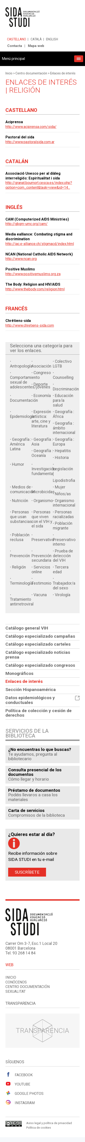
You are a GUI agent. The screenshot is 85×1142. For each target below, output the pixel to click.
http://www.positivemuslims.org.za (33, 274)
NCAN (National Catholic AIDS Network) (39, 254)
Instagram (20, 1102)
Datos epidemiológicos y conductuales (42, 700)
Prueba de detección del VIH (63, 556)
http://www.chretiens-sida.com (29, 325)
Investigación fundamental (43, 471)
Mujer (60, 487)
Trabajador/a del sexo (64, 585)
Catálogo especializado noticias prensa (37, 655)
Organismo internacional (64, 503)
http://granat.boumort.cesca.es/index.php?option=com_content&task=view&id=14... (38, 185)
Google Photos (24, 1093)
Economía (42, 395)
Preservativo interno (64, 542)
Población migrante (62, 525)
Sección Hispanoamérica (30, 689)
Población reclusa (19, 537)
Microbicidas (43, 492)
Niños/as (63, 494)
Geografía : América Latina (20, 444)
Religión (19, 567)
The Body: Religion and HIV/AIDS (32, 284)
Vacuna (40, 595)
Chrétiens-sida (18, 321)
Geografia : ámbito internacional (64, 428)
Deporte (41, 384)
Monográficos (19, 673)
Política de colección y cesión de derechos (38, 713)
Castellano (16, 39)
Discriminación (66, 389)
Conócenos (16, 982)
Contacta (14, 46)
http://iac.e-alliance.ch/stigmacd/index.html (39, 244)
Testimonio (41, 583)
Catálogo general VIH (26, 628)
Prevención (20, 556)
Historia (62, 457)
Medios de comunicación (22, 489)
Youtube (17, 1083)
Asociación (41, 366)
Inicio (8, 73)
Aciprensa (14, 122)
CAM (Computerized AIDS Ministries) (37, 219)
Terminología (21, 583)
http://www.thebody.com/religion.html (35, 289)
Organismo (43, 500)
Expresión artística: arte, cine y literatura (41, 418)
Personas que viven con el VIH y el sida (42, 519)
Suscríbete (27, 872)
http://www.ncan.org (21, 259)
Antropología (21, 366)
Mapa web (36, 46)
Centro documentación (31, 73)
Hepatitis (63, 450)
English (52, 39)
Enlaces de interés (62, 73)
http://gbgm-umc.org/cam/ (26, 224)
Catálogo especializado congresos (40, 665)
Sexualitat (15, 991)
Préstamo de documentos (34, 790)
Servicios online (41, 569)
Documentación (24, 400)
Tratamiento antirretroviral (22, 601)
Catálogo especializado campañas (40, 636)
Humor (18, 464)
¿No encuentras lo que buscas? (39, 749)
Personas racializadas (63, 514)
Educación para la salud (63, 400)
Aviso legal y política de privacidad (49, 1123)
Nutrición (20, 500)
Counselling (63, 377)
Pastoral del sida (19, 137)
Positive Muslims (20, 269)
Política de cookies (38, 1127)
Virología (62, 595)
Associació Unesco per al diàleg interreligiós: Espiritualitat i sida (33, 175)
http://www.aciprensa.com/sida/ (30, 127)
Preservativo (43, 539)
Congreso (42, 372)
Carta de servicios (26, 810)
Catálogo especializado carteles (37, 644)
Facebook (19, 1074)
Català (36, 39)
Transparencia (42, 1030)
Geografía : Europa (63, 441)
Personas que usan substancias (21, 517)
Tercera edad (60, 569)
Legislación (63, 469)
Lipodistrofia (64, 480)
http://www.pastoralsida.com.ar (29, 142)
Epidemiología (22, 416)
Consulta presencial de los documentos (34, 772)
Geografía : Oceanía (42, 453)
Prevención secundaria (41, 558)
